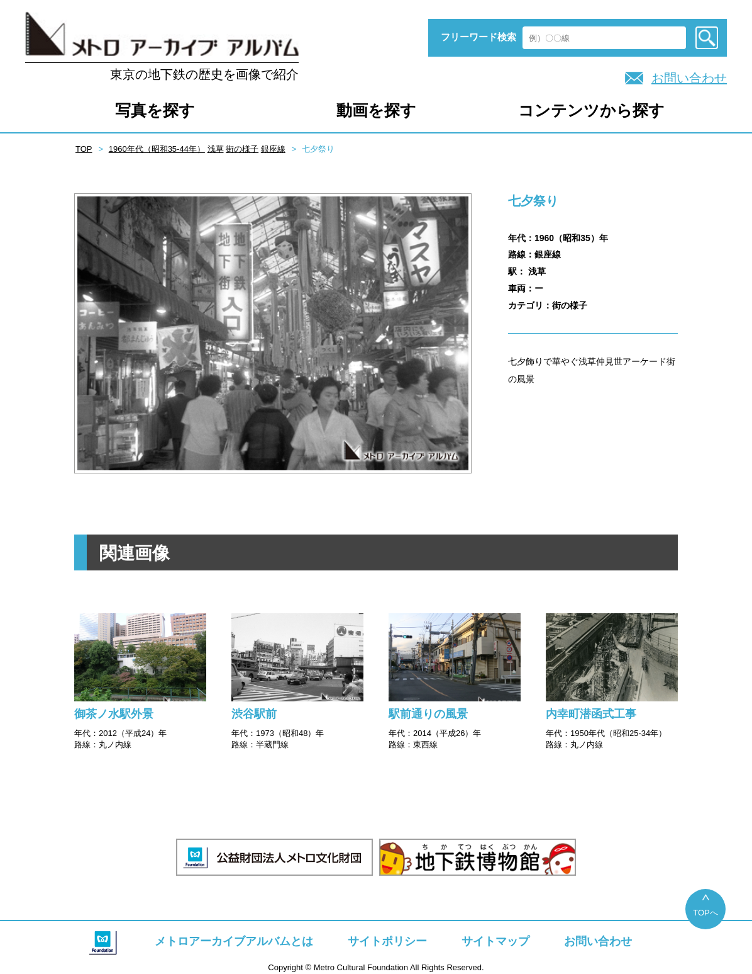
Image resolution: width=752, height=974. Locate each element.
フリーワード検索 (478, 36)
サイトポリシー (387, 941)
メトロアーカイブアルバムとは (234, 941)
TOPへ (705, 912)
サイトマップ (495, 941)
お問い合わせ (689, 78)
